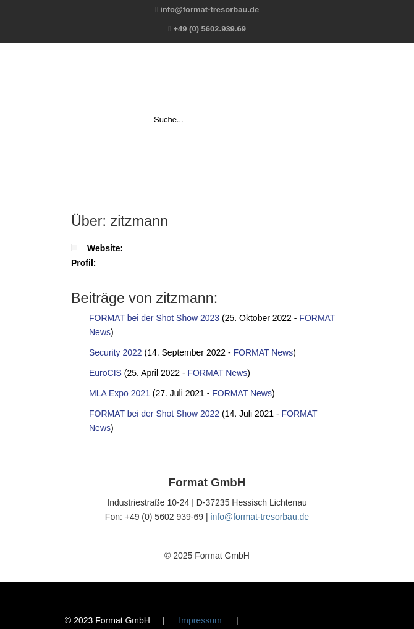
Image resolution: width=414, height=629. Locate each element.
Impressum (200, 620)
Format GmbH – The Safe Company (207, 78)
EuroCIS (105, 373)
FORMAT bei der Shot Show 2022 (154, 414)
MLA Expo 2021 (119, 393)
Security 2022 (115, 352)
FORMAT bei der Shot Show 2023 (154, 318)
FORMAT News (263, 352)
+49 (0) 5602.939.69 (209, 28)
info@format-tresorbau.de (209, 9)
